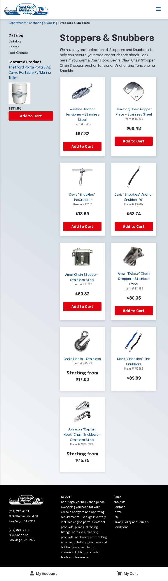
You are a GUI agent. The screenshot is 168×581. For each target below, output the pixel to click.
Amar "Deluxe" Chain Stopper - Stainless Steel (134, 279)
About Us (119, 502)
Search (14, 47)
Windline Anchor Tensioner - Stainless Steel (82, 115)
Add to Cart (31, 116)
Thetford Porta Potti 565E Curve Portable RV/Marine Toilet (30, 73)
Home (117, 497)
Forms (118, 512)
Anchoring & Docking (43, 23)
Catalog (15, 41)
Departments (17, 23)
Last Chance (18, 52)
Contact (119, 507)
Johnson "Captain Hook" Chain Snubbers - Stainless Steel (82, 435)
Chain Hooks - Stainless (82, 359)
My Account (43, 573)
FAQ (116, 517)
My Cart (127, 573)
